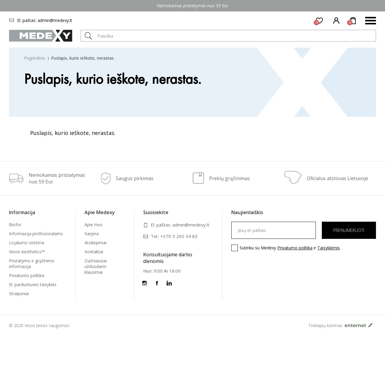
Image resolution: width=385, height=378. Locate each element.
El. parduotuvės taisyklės (33, 284)
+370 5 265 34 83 (179, 236)
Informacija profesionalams (36, 233)
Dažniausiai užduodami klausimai (96, 266)
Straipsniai (19, 293)
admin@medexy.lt (55, 20)
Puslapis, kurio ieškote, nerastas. (83, 58)
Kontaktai (94, 252)
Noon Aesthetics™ (27, 252)
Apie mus (94, 224)
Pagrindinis (34, 58)
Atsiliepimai (95, 242)
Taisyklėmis (328, 248)
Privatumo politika (26, 275)
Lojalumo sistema (26, 242)
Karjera (92, 233)
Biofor (15, 224)
